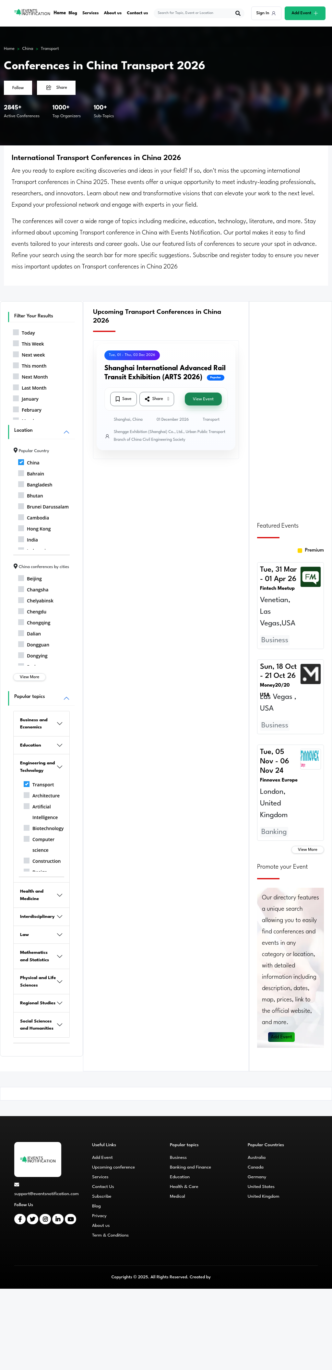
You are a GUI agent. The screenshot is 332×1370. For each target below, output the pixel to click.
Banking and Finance (190, 1167)
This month (29, 364)
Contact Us (103, 1186)
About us (113, 13)
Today (24, 331)
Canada (256, 1167)
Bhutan (30, 494)
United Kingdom (263, 1196)
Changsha (33, 588)
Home (60, 13)
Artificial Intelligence (41, 810)
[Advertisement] (290, 408)
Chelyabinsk (35, 599)
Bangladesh (35, 483)
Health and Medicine (31, 895)
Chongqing (34, 621)
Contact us (137, 13)
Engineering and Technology (37, 767)
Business (178, 1157)
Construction (42, 860)
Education (30, 745)
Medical (177, 1196)
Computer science (39, 843)
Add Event (282, 1037)
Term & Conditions (110, 1235)
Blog (73, 13)
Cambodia (33, 516)
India (28, 538)
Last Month (30, 386)
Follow (18, 88)
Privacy (99, 1216)
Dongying (33, 654)
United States (261, 1186)
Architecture (42, 794)
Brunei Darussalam (43, 505)
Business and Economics (34, 724)
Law (24, 934)
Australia (257, 1157)
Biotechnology (44, 827)
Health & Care (184, 1186)
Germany (257, 1177)
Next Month (30, 375)
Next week (29, 353)
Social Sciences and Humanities (36, 1025)
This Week (28, 342)
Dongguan (33, 643)
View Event (203, 399)
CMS (216, 1277)
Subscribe (101, 1196)
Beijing (30, 577)
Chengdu (32, 610)
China (27, 49)
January (26, 398)
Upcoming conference (113, 1167)
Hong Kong (34, 527)
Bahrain (31, 472)
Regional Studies (37, 1003)
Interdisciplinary (37, 916)
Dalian (29, 632)
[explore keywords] (195, 13)
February (27, 409)
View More (29, 677)
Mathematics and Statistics (34, 956)
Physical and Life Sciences (38, 982)
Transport (50, 49)
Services (91, 13)
